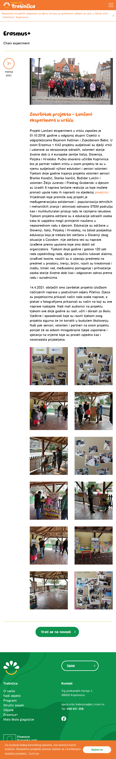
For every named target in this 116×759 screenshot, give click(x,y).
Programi (10, 701)
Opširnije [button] (33, 753)
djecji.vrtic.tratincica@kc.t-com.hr (83, 704)
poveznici (102, 192)
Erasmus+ (10, 715)
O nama (9, 691)
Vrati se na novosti (56, 632)
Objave (8, 710)
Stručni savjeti (13, 705)
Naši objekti (12, 696)
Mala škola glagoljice (18, 720)
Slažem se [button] (97, 749)
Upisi (71, 666)
